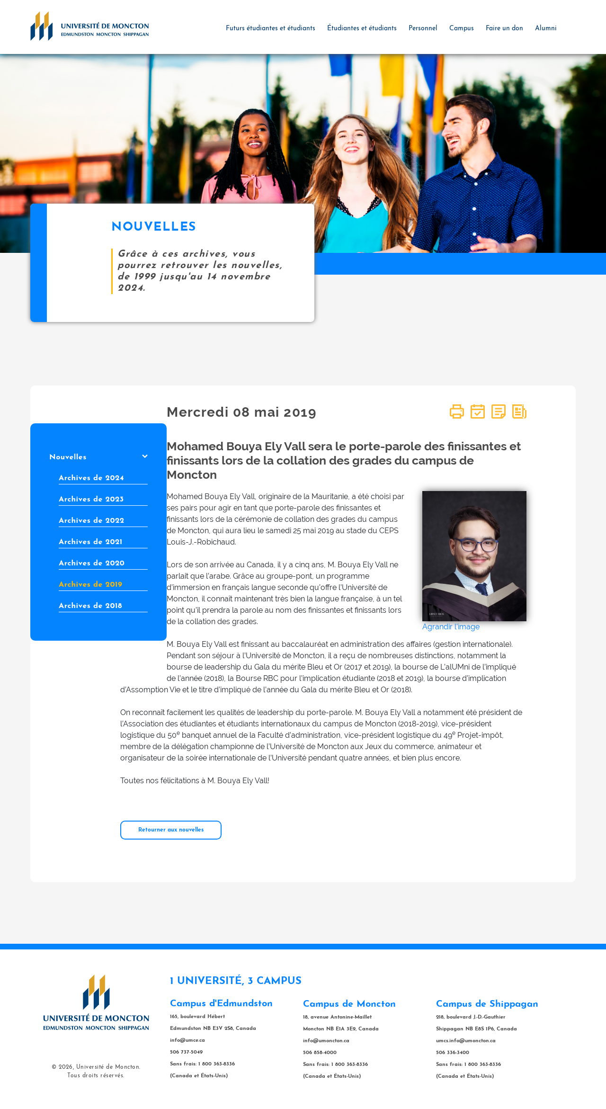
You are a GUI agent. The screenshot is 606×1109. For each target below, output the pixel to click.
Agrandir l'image (451, 626)
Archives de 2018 (90, 606)
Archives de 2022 (92, 521)
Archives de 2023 (91, 499)
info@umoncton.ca (326, 1041)
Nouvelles (98, 457)
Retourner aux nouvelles (171, 830)
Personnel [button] (423, 28)
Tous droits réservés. (96, 1076)
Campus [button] (461, 28)
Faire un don (504, 28)
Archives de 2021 (91, 542)
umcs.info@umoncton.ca (466, 1041)
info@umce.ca (187, 1040)
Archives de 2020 (92, 563)
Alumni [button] (546, 28)
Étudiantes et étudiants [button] (362, 28)
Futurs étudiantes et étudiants (270, 28)
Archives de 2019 (90, 585)
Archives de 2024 (91, 478)
